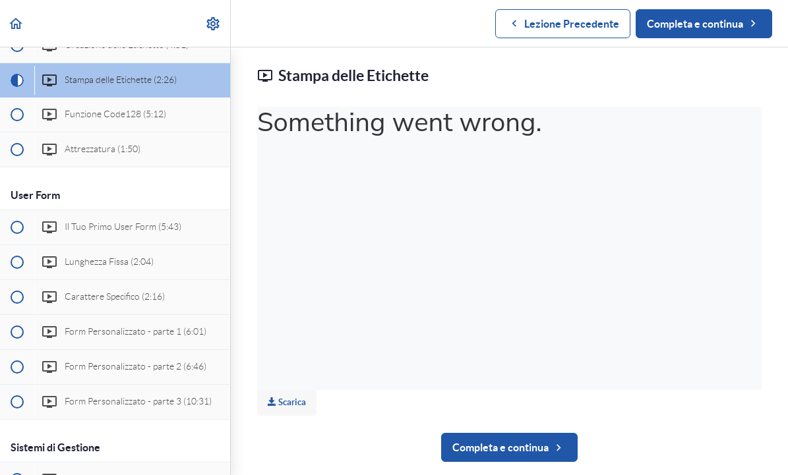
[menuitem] (213, 23)
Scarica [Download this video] (287, 402)
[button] (16, 23)
